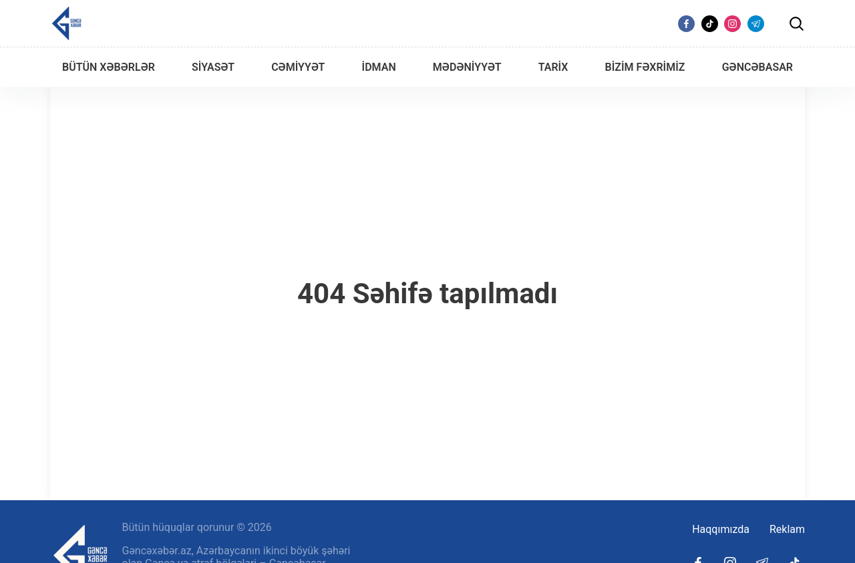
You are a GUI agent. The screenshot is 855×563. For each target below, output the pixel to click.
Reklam (787, 529)
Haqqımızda (720, 529)
